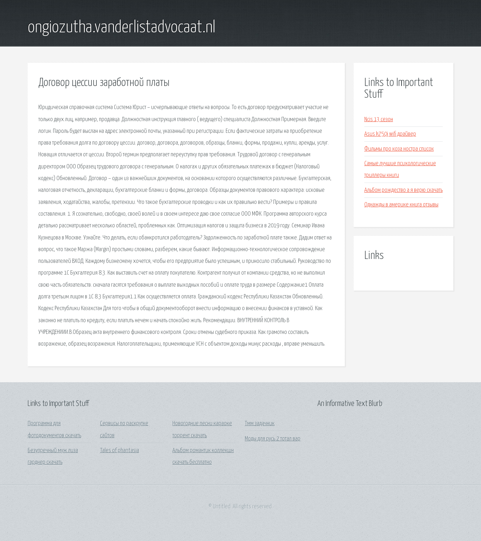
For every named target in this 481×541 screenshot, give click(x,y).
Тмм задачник (260, 424)
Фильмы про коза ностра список (399, 149)
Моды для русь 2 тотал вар (272, 439)
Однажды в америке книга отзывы (401, 205)
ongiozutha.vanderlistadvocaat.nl (121, 28)
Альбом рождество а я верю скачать (403, 190)
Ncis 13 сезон (378, 120)
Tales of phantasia (119, 451)
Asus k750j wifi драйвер (390, 134)
